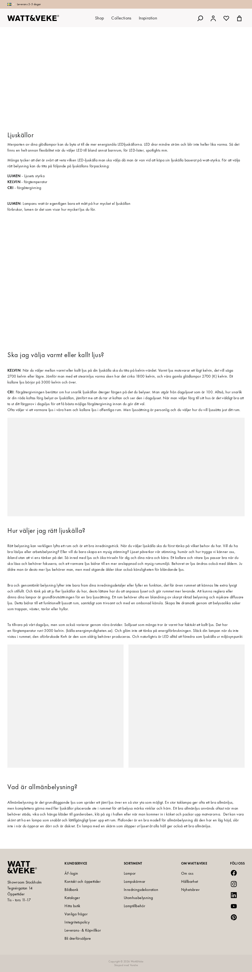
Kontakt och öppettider (82, 881)
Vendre (134, 965)
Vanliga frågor (76, 914)
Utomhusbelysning (138, 897)
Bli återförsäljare (77, 938)
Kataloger (72, 897)
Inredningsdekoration (141, 889)
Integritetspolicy (77, 922)
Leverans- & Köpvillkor (82, 930)
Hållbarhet (189, 881)
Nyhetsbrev (190, 889)
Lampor (130, 873)
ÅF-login (71, 873)
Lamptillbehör (134, 905)
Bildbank (71, 889)
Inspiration (148, 18)
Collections (121, 18)
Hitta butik (72, 905)
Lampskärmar (134, 881)
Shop (99, 18)
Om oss (187, 873)
